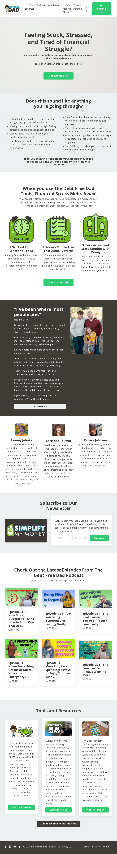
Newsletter (53, 5)
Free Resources (29, 7)
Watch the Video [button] (58, 811)
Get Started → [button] (40, 407)
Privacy (96, 847)
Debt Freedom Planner (66, 9)
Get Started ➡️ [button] (101, 8)
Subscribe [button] (99, 539)
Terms (85, 847)
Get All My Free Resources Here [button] (58, 825)
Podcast (41, 5)
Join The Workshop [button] (21, 808)
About (106, 847)
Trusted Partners (77, 7)
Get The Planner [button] (95, 811)
